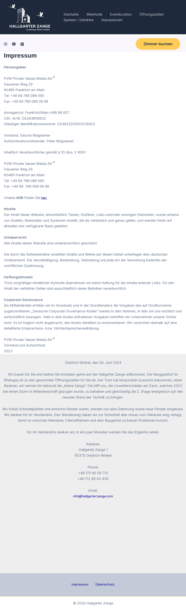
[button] (158, 44)
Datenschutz (103, 585)
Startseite (70, 14)
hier (44, 198)
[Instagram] (5, 44)
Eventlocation (119, 14)
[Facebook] (14, 44)
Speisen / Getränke (78, 20)
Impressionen (110, 20)
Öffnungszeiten (149, 14)
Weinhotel (93, 14)
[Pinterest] (22, 44)
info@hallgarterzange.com (93, 496)
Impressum (81, 585)
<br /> (93, 535)
